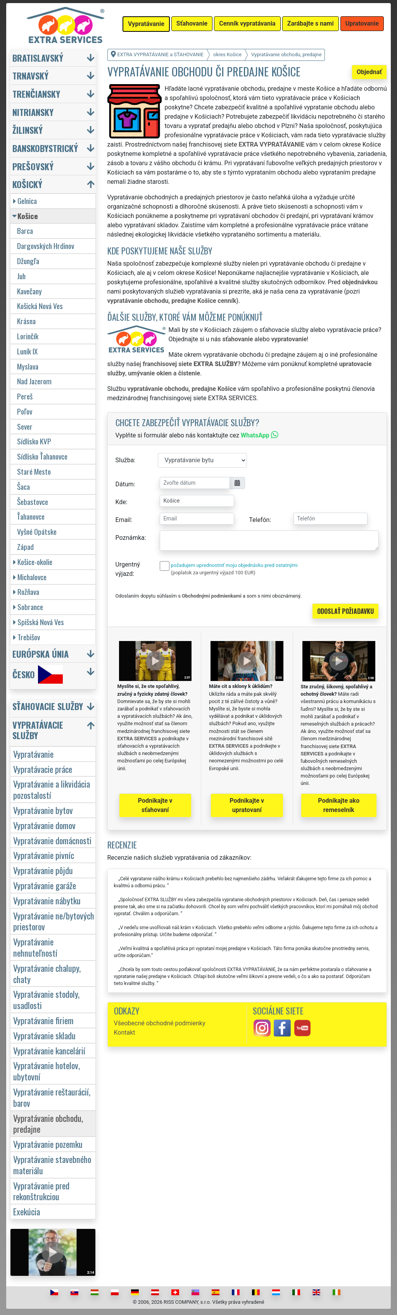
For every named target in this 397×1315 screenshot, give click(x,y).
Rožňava (26, 591)
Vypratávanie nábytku (47, 900)
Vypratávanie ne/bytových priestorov (53, 921)
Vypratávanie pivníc (43, 854)
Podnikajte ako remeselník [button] (338, 805)
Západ (25, 546)
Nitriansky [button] (33, 111)
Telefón (259, 520)
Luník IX (27, 351)
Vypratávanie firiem (43, 1020)
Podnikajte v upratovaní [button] (247, 805)
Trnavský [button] (30, 75)
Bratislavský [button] (37, 57)
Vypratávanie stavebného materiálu (52, 1165)
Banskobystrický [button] (45, 148)
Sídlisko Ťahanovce (42, 456)
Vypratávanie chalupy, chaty (47, 973)
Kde (121, 502)
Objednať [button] (369, 72)
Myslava (27, 366)
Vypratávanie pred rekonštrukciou (41, 1191)
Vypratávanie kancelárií (49, 1050)
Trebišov (26, 637)
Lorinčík (27, 336)
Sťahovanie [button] (191, 23)
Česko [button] (37, 674)
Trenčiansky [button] (36, 93)
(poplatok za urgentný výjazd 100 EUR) (213, 572)
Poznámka (130, 537)
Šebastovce (32, 501)
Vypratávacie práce (42, 768)
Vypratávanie (33, 753)
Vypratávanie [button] (146, 24)
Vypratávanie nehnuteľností (35, 947)
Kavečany (29, 291)
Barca (25, 230)
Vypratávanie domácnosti (52, 840)
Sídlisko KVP (34, 441)
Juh (21, 276)
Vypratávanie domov (44, 825)
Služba (125, 460)
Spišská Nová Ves (38, 621)
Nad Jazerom (34, 381)
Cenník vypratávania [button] (247, 23)
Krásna (26, 321)
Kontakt (124, 1032)
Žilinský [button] (27, 129)
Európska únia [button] (40, 653)
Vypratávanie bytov (43, 810)
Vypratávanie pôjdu (43, 870)
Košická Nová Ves (40, 305)
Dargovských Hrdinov (45, 245)
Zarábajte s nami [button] (310, 23)
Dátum (125, 484)
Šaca (23, 486)
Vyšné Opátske (37, 531)
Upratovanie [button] (362, 23)
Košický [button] (27, 184)
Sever (25, 426)
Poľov (24, 411)
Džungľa (28, 260)
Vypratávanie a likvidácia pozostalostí (51, 789)
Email (123, 520)
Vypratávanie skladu (44, 1035)
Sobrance (28, 606)
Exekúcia (26, 1211)
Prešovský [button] (33, 166)
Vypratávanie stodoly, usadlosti (46, 999)
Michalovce (30, 576)
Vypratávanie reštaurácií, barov (51, 1097)
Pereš (25, 396)
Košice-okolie (32, 561)
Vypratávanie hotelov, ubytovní (46, 1071)
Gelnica (25, 200)
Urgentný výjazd (128, 569)
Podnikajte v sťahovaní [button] (155, 805)
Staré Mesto (34, 471)
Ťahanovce (31, 516)
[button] (54, 708)
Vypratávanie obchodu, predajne (48, 1123)
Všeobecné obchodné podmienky (159, 1023)
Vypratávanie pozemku (48, 1143)
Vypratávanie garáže (44, 885)
